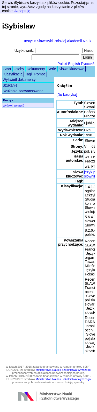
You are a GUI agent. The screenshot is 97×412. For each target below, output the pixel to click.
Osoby (19, 69)
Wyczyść (19, 105)
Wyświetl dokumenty (19, 79)
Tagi (28, 74)
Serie (52, 69)
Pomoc (40, 74)
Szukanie (10, 85)
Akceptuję (22, 11)
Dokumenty (36, 69)
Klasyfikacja (13, 74)
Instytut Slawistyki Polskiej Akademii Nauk (57, 41)
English (74, 64)
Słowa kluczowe (72, 69)
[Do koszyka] (66, 95)
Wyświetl (8, 105)
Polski (62, 64)
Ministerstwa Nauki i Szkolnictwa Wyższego (63, 369)
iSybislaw (18, 26)
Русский (87, 64)
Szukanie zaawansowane (23, 91)
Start (7, 69)
